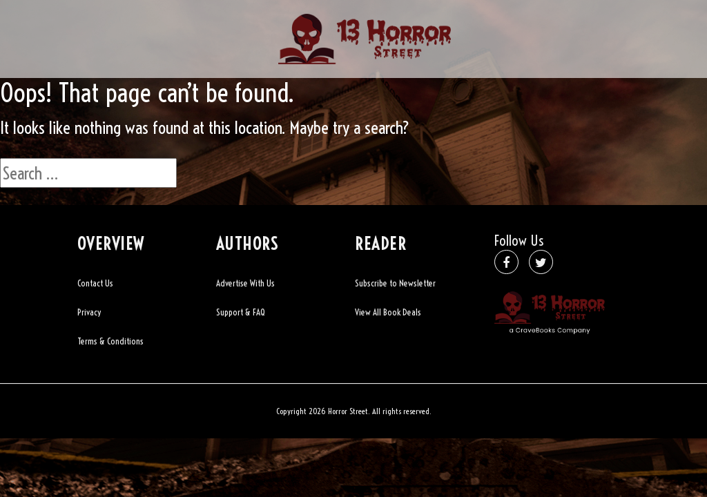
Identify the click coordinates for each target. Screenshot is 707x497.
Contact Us (95, 283)
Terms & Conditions (110, 341)
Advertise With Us (245, 283)
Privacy (89, 312)
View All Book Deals (388, 312)
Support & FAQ (240, 312)
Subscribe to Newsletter (395, 283)
